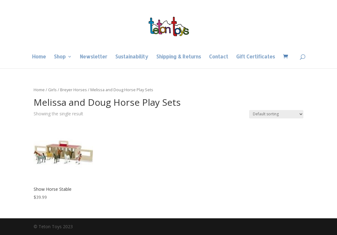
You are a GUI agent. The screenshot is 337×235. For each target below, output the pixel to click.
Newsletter (93, 57)
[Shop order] (276, 114)
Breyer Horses (73, 89)
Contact (218, 57)
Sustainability (131, 57)
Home (39, 57)
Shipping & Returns (178, 57)
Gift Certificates (255, 57)
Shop (60, 57)
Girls (52, 89)
